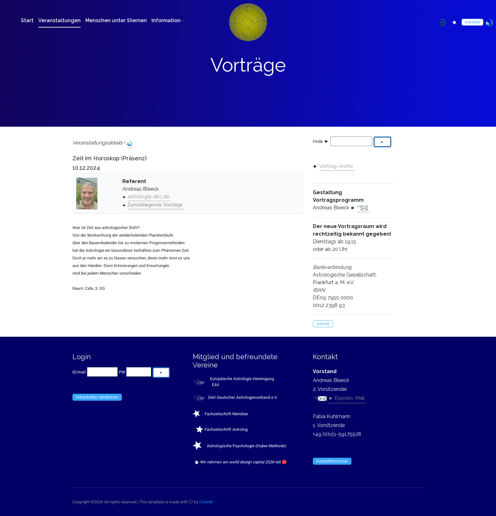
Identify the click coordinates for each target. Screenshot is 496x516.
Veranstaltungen (59, 20)
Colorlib (206, 502)
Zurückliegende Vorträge (155, 205)
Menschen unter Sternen (116, 20)
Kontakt (472, 22)
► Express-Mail (346, 398)
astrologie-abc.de (148, 197)
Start (27, 20)
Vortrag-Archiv (336, 166)
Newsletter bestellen (97, 397)
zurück (323, 323)
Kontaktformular (332, 461)
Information (168, 20)
